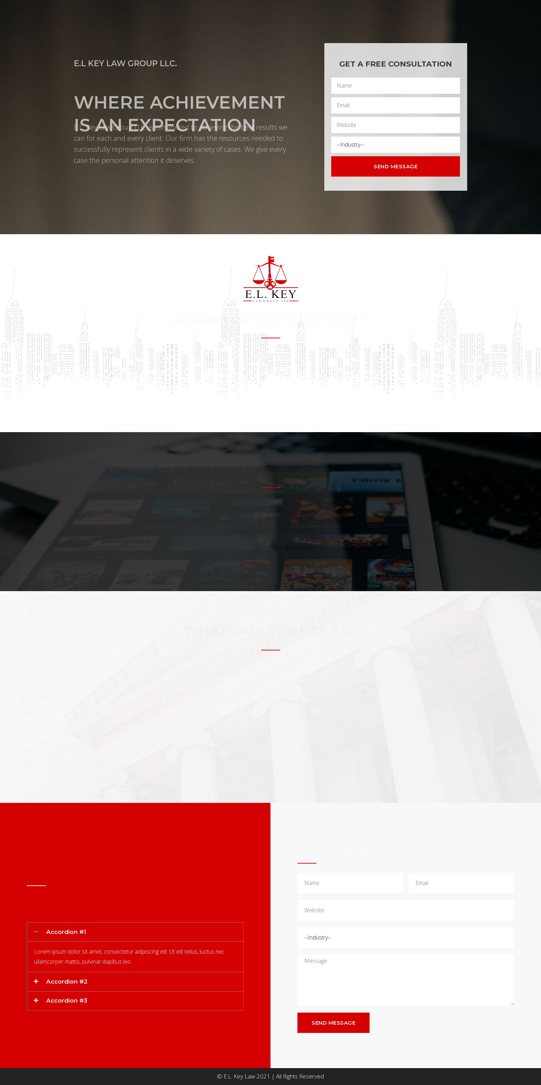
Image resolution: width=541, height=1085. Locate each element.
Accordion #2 (67, 981)
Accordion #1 (66, 931)
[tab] (135, 932)
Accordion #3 (66, 1000)
